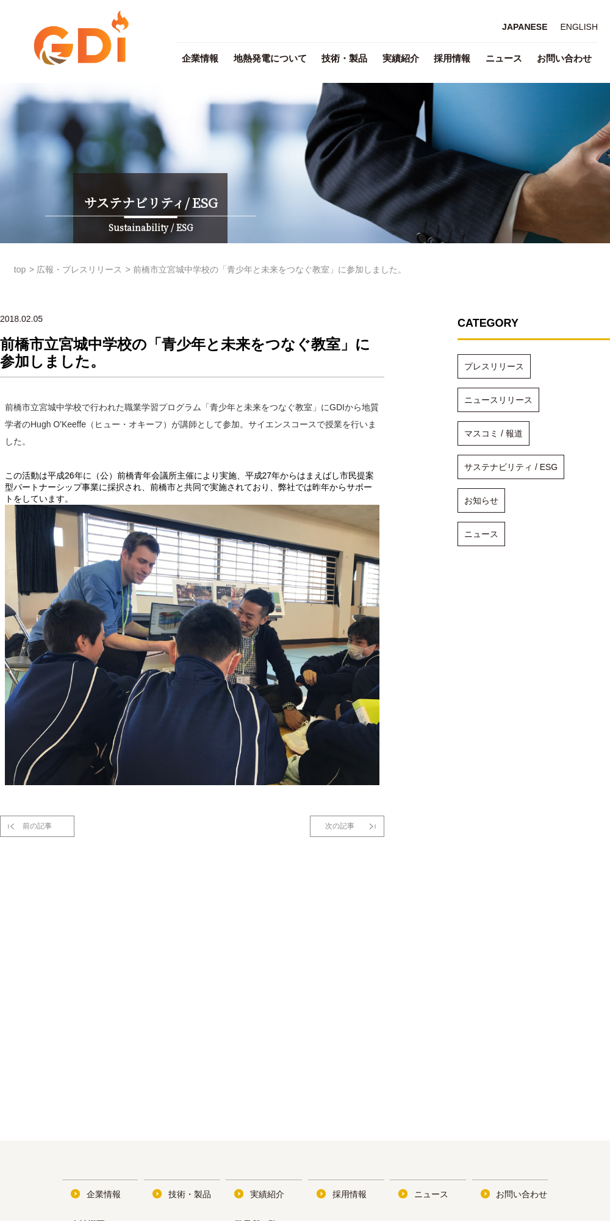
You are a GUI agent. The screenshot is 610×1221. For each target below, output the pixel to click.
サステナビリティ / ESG (511, 467)
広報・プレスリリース (79, 269)
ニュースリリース (498, 400)
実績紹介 (400, 58)
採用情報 (452, 58)
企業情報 (200, 58)
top (20, 269)
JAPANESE (524, 27)
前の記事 (37, 826)
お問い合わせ (564, 58)
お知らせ (481, 500)
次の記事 (339, 826)
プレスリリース (494, 366)
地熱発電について (270, 58)
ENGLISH (579, 27)
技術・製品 (344, 58)
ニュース (504, 58)
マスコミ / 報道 (493, 433)
